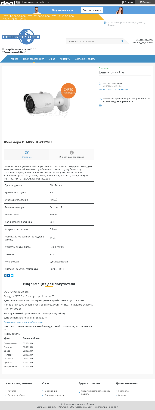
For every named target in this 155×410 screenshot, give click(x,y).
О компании (51, 390)
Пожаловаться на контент (106, 407)
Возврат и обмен (16, 395)
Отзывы (122, 395)
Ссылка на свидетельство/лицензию (23, 322)
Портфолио (124, 390)
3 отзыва (129, 2)
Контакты (65, 59)
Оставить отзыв (144, 39)
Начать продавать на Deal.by (35, 2)
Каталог (12, 390)
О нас (52, 59)
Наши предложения (33, 59)
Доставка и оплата (85, 59)
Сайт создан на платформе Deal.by (77, 404)
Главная (13, 59)
